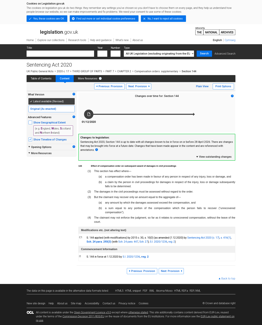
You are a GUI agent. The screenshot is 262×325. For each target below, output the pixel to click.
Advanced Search (225, 53)
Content (65, 78)
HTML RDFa (181, 290)
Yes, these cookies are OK (48, 18)
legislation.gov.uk (52, 31)
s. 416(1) (226, 237)
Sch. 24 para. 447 (128, 241)
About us (62, 303)
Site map (76, 303)
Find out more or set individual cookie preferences (105, 18)
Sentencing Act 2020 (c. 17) (203, 237)
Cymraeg (230, 40)
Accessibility (92, 303)
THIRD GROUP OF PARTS (87, 71)
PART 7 (109, 71)
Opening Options (39, 147)
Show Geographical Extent (49, 122)
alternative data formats (87, 290)
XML (151, 290)
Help (51, 303)
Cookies (143, 303)
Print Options (223, 86)
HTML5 (119, 290)
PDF (145, 290)
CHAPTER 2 (124, 71)
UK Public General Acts (40, 71)
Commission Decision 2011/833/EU (83, 316)
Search (204, 53)
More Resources (87, 78)
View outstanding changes (214, 156)
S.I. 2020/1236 (158, 241)
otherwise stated (138, 312)
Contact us (109, 303)
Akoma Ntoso (164, 290)
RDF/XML (195, 290)
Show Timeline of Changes (50, 139)
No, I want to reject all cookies (165, 18)
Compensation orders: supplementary (156, 71)
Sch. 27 (143, 241)
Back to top (228, 278)
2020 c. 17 (63, 71)
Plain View (202, 86)
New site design (36, 303)
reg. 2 (171, 241)
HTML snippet (133, 290)
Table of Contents (41, 78)
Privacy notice (127, 303)
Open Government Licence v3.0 (92, 312)
